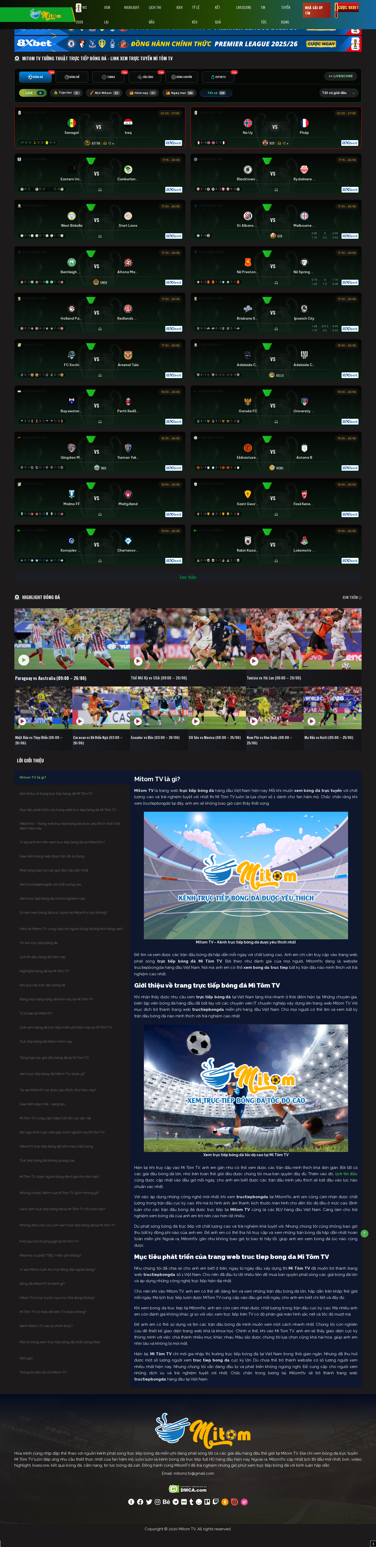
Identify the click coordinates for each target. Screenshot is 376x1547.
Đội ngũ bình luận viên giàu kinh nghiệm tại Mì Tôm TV (62, 1145)
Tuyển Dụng (285, 14)
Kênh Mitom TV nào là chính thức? (46, 1339)
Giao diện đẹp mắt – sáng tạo (42, 1117)
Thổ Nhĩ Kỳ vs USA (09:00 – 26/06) (171, 688)
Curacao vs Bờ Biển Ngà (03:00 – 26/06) (101, 750)
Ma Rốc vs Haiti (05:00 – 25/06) (332, 748)
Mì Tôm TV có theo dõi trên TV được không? (53, 1325)
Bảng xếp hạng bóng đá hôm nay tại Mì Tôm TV (56, 1012)
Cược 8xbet (348, 7)
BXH (180, 7)
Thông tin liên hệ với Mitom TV (43, 1385)
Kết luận (26, 1371)
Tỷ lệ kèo (195, 14)
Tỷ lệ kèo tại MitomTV (36, 1026)
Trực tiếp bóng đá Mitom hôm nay (46, 1054)
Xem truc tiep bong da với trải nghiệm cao (52, 911)
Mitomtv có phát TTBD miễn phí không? (50, 1268)
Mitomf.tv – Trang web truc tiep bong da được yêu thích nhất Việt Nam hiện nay (70, 838)
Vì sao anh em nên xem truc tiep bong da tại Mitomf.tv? (62, 855)
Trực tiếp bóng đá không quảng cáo (47, 1173)
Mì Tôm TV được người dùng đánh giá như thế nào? (59, 1189)
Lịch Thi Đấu (155, 14)
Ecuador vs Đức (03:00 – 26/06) (158, 748)
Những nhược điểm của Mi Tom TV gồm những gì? (59, 1206)
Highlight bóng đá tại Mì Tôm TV (44, 984)
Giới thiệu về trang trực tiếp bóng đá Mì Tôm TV (56, 806)
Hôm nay (150, 94)
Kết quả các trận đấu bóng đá (42, 998)
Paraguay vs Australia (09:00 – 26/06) (60, 688)
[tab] (35, 79)
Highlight (131, 7)
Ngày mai (189, 94)
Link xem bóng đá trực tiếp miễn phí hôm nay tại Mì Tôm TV (66, 1040)
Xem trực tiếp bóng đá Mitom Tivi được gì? (52, 1087)
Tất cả (227, 94)
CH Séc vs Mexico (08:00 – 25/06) (212, 750)
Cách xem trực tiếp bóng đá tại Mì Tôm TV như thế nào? (62, 1222)
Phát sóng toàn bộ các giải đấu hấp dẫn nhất (54, 883)
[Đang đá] (99, 129)
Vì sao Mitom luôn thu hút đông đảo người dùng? (57, 1282)
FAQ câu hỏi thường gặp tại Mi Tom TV (49, 1254)
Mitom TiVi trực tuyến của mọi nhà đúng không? (57, 1310)
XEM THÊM (352, 606)
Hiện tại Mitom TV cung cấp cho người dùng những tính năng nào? (71, 941)
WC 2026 (81, 14)
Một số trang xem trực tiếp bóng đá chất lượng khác (60, 1355)
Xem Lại (107, 14)
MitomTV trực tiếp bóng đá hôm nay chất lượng (56, 1159)
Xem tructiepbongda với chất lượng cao (50, 897)
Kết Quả (218, 14)
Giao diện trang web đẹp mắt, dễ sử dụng (52, 869)
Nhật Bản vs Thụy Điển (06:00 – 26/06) (42, 750)
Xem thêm (188, 586)
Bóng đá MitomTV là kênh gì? (42, 1296)
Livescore (243, 7)
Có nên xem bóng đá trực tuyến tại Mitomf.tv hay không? (63, 925)
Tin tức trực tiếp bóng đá (38, 956)
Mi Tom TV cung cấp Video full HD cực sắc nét (55, 1131)
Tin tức (264, 14)
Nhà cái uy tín (313, 10)
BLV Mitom (109, 94)
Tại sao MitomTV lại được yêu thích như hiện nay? (58, 1103)
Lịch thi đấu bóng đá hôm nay (43, 970)
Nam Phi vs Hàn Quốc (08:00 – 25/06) (272, 750)
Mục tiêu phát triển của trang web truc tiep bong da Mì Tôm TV (68, 823)
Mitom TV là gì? (33, 790)
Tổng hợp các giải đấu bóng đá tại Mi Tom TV (54, 1070)
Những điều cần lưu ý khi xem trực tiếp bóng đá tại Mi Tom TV (68, 1238)
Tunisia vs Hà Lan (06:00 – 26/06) (286, 688)
